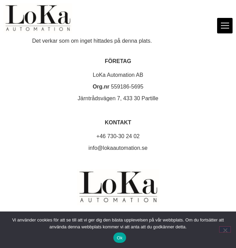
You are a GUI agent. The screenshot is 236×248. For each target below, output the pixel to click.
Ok (120, 237)
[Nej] (225, 229)
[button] (225, 25)
